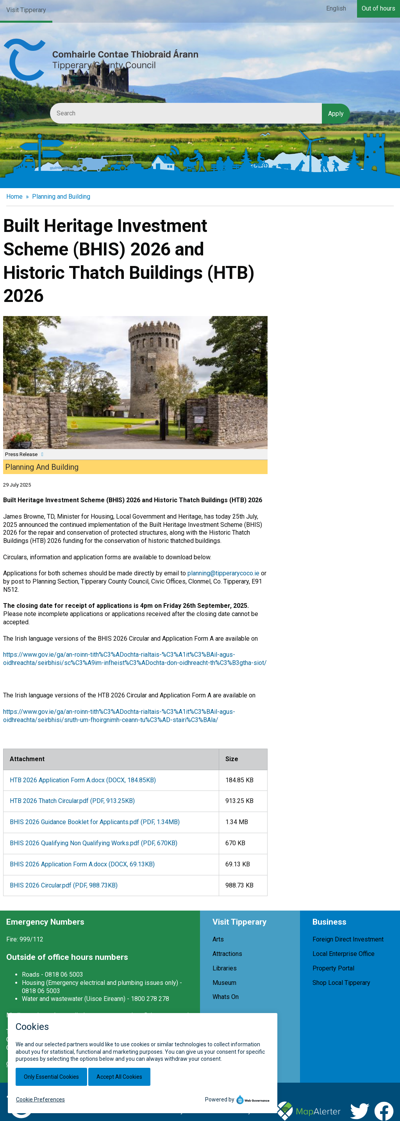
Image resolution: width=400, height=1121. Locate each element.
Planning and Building (61, 196)
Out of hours (378, 8)
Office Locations (28, 1064)
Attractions (227, 954)
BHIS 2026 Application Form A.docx (82, 864)
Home (14, 196)
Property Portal (333, 968)
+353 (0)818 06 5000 (160, 1039)
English (336, 8)
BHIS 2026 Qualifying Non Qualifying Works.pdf (93, 843)
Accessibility (233, 1111)
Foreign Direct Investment (348, 939)
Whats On (225, 997)
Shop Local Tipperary (341, 982)
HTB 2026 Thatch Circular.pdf (72, 801)
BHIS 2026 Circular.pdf (64, 885)
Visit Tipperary (26, 10)
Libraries (224, 968)
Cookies (199, 1111)
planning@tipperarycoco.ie (223, 573)
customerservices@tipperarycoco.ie (142, 1015)
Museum (224, 982)
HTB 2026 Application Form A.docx (83, 780)
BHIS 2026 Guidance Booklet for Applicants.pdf (95, 822)
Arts (218, 939)
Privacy (173, 1111)
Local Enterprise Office (343, 954)
